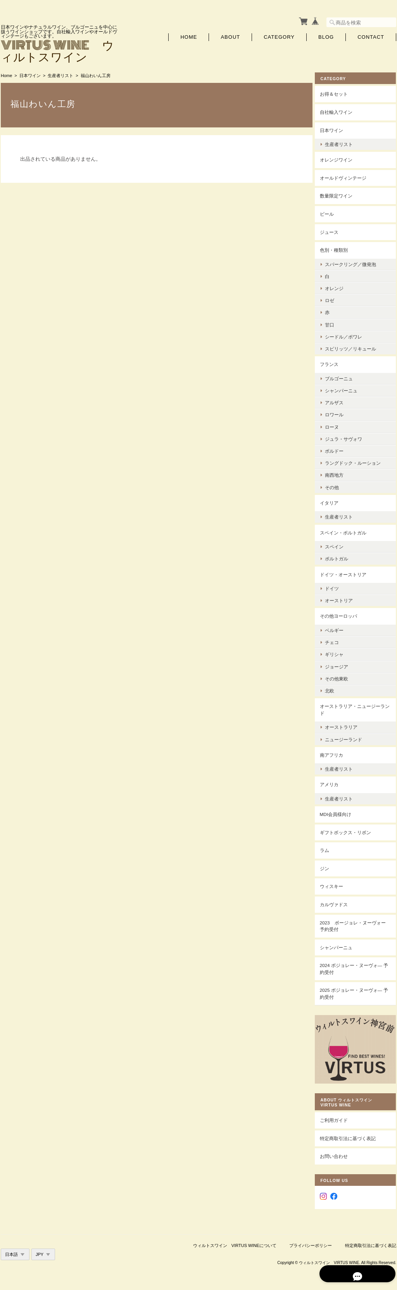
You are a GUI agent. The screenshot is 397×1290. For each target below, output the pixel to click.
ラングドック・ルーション (359, 461)
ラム (330, 848)
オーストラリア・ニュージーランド (358, 708)
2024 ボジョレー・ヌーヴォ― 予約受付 (357, 967)
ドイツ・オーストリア (349, 572)
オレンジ (340, 286)
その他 (338, 485)
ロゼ (335, 298)
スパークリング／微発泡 (356, 262)
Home (188, 36)
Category (279, 36)
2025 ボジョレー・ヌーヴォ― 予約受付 (357, 992)
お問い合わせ (340, 1150)
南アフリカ (337, 753)
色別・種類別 (340, 248)
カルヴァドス (340, 902)
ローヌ (338, 425)
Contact (370, 36)
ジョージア (342, 664)
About (230, 36)
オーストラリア (347, 725)
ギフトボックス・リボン (351, 830)
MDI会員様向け (341, 812)
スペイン (340, 545)
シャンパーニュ (347, 389)
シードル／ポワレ (349, 334)
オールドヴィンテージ (349, 176)
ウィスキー (337, 884)
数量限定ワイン (342, 194)
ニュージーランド (349, 737)
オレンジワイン (342, 158)
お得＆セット (340, 92)
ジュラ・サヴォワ (349, 437)
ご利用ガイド (340, 1114)
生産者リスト (60, 74)
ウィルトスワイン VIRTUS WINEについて (234, 1239)
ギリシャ (340, 652)
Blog (326, 36)
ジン (330, 866)
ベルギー (340, 628)
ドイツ (338, 586)
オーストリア (345, 598)
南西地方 (340, 473)
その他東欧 (342, 676)
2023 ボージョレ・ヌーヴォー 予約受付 (356, 924)
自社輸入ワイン (342, 110)
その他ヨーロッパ (344, 614)
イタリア (335, 500)
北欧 (335, 689)
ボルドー (340, 449)
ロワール (340, 413)
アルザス (340, 401)
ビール (333, 212)
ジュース (335, 230)
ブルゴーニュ (345, 376)
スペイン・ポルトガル (349, 530)
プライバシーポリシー (310, 1239)
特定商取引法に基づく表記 (353, 1131)
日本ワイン (30, 74)
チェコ (338, 640)
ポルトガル (342, 557)
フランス (335, 362)
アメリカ (335, 782)
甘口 (335, 322)
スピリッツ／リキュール (356, 347)
